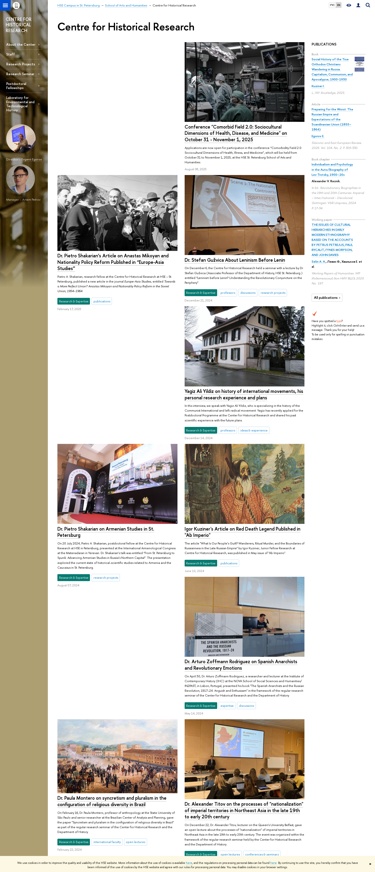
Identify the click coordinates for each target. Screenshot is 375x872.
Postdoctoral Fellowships (16, 85)
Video (246, 845)
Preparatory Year (130, 832)
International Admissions (135, 819)
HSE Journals (250, 826)
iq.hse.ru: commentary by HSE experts (267, 832)
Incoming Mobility (131, 838)
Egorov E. (318, 136)
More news (77, 759)
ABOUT (63, 812)
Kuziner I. (318, 86)
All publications (328, 297)
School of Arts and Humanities (122, 799)
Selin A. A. (319, 261)
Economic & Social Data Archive (263, 838)
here (189, 863)
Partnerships (65, 819)
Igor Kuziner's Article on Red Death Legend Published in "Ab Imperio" (242, 407)
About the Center (20, 44)
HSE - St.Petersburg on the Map (78, 832)
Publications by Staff (255, 819)
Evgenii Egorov (32, 159)
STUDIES (126, 812)
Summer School (130, 826)
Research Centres (193, 819)
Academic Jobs (191, 845)
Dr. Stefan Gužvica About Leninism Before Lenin (107, 259)
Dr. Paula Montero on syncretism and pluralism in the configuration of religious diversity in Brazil (111, 535)
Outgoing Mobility (131, 845)
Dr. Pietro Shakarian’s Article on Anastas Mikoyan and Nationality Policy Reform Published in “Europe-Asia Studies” (240, 128)
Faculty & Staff (66, 826)
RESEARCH (189, 812)
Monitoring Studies (193, 832)
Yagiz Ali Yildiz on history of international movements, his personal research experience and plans (243, 269)
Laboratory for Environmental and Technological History (20, 103)
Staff (10, 54)
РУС (332, 5)
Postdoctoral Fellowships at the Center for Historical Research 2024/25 (239, 682)
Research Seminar (20, 74)
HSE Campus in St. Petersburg (77, 799)
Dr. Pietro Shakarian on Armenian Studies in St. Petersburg (105, 394)
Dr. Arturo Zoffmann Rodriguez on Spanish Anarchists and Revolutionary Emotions (240, 539)
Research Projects (20, 64)
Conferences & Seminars (197, 838)
